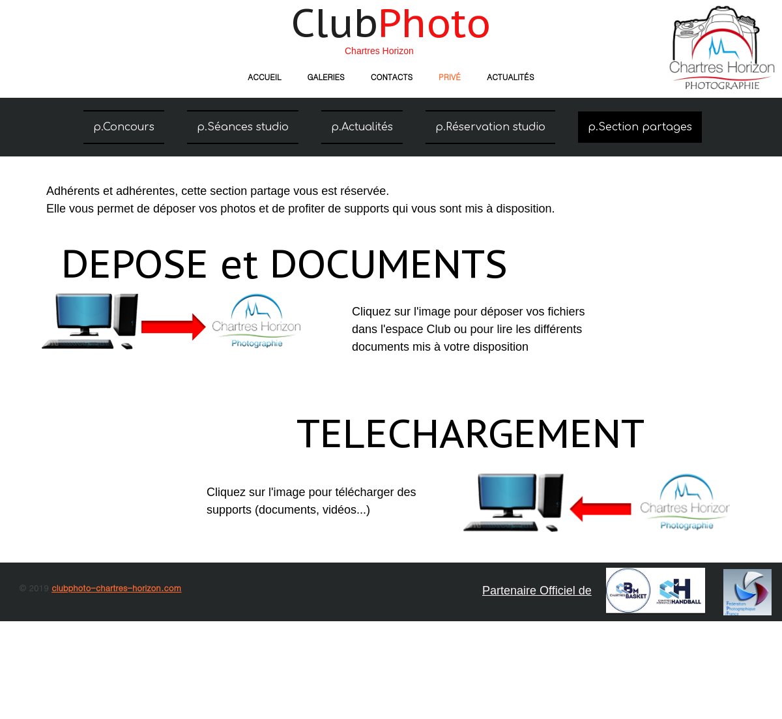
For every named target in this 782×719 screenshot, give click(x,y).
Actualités (510, 76)
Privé (450, 76)
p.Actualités (362, 127)
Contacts (392, 76)
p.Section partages (640, 127)
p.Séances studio (243, 127)
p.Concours (123, 127)
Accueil (264, 76)
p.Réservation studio (490, 127)
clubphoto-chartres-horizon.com (116, 587)
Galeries (325, 76)
